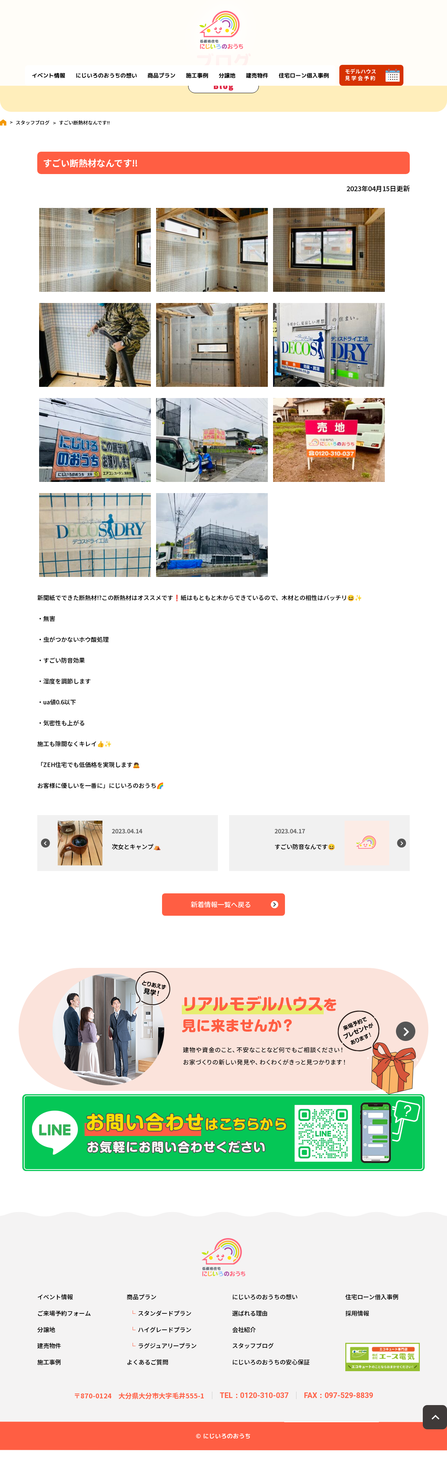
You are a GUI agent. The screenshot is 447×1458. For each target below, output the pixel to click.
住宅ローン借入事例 (339, 23)
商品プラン (197, 23)
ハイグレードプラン (164, 1336)
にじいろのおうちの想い (142, 23)
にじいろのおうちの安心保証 (271, 1369)
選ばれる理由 (250, 1320)
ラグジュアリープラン (167, 1352)
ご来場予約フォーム (64, 1320)
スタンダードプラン (164, 1320)
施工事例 (233, 23)
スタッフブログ (33, 122)
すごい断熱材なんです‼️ (84, 122)
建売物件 (293, 23)
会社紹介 (244, 1336)
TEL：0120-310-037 (254, 1403)
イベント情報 (84, 23)
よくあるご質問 (147, 1369)
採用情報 (357, 1320)
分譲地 (262, 23)
